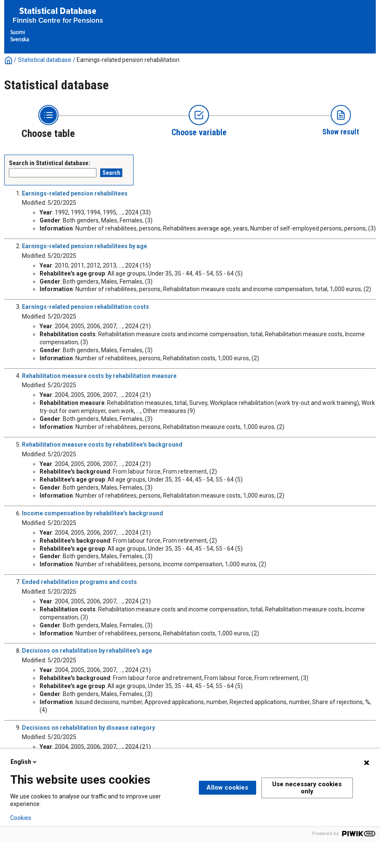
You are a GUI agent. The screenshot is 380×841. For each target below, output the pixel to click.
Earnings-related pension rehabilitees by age (84, 246)
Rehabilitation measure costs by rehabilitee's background (102, 444)
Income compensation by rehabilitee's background (92, 513)
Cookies (20, 817)
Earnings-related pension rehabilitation (128, 59)
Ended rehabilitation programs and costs (79, 582)
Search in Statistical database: (49, 163)
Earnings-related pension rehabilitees (75, 193)
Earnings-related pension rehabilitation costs (85, 306)
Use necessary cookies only (307, 787)
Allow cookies (227, 787)
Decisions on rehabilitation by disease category (88, 727)
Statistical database (44, 59)
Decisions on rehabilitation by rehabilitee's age (87, 650)
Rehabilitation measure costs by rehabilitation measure (99, 375)
